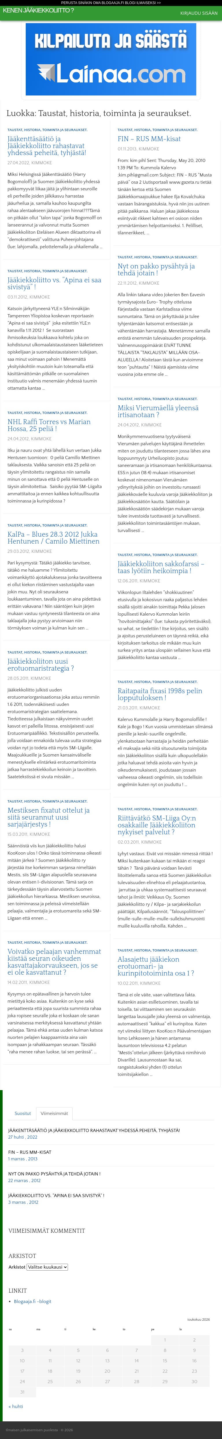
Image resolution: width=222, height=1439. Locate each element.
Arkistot (16, 1267)
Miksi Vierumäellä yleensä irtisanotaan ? (158, 411)
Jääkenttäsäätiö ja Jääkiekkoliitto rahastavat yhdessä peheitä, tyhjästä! (47, 146)
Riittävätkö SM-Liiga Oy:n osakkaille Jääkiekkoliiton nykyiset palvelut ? (157, 825)
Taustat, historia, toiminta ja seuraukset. (48, 130)
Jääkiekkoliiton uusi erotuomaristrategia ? (41, 665)
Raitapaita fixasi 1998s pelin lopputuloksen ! (160, 694)
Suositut (23, 1113)
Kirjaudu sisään (199, 13)
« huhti (15, 1406)
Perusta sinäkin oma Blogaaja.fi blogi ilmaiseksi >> (111, 3)
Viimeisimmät (54, 1113)
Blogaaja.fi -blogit (32, 1301)
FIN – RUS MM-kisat (149, 139)
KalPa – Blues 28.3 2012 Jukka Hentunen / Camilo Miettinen (53, 538)
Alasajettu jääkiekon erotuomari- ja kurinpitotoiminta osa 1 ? (156, 966)
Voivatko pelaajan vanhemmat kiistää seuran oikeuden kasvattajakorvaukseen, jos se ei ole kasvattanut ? (54, 962)
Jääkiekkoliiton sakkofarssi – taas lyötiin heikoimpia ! (161, 567)
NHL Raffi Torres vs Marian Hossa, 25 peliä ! (49, 425)
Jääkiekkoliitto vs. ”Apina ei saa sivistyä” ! (54, 284)
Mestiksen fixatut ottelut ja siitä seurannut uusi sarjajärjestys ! (49, 817)
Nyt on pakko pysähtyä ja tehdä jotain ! (156, 270)
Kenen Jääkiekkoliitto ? (38, 10)
